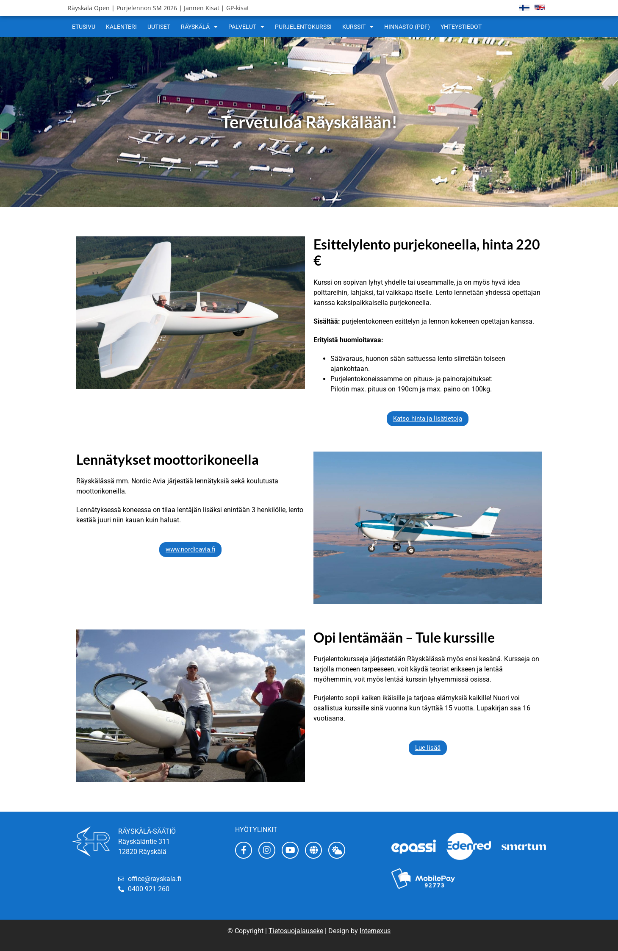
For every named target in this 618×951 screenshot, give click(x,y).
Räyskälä (199, 26)
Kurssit (358, 26)
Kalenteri (121, 26)
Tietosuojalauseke (296, 931)
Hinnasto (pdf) (407, 26)
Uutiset (158, 26)
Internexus (375, 931)
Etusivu (83, 26)
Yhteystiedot (461, 26)
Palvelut (246, 26)
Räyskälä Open (89, 8)
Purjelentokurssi (303, 26)
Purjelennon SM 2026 (146, 8)
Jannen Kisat (201, 8)
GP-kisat (237, 8)
